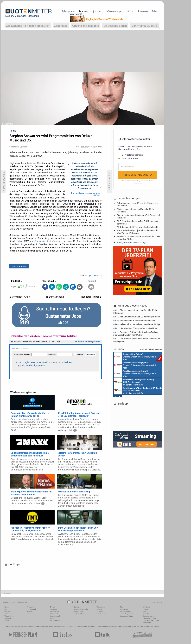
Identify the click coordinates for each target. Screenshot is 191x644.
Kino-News (124, 609)
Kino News (11, 626)
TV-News (53, 609)
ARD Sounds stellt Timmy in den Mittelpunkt (137, 226)
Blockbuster (92, 626)
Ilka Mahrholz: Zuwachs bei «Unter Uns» (135, 328)
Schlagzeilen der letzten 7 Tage (131, 242)
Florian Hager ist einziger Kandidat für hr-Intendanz (135, 210)
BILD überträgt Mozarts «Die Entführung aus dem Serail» (137, 222)
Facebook (7, 618)
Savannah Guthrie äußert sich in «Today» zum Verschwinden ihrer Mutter (135, 333)
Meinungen (114, 11)
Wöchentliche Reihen (81, 609)
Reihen (29, 611)
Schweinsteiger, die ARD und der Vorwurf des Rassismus (137, 204)
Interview (30, 614)
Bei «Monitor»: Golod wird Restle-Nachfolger (136, 324)
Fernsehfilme (102, 626)
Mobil (6, 614)
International (55, 616)
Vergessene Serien (115, 26)
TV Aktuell (19, 626)
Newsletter (7, 611)
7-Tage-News (8, 616)
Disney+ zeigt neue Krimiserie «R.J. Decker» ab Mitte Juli (138, 216)
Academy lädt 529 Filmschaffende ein (134, 320)
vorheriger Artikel (20, 296)
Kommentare (19, 266)
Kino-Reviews (101, 614)
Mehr (156, 11)
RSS (5, 609)
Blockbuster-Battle (126, 616)
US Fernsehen (53, 626)
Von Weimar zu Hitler (145, 26)
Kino (130, 11)
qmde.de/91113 (95, 275)
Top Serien (154, 626)
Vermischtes (54, 611)
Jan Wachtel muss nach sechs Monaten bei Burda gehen (136, 340)
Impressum (147, 623)
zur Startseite (55, 296)
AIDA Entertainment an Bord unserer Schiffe (134, 382)
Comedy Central (42, 241)
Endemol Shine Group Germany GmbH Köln (138, 356)
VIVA (20, 241)
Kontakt (146, 614)
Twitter (6, 621)
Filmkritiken (42, 626)
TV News (62, 626)
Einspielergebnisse (127, 614)
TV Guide (83, 626)
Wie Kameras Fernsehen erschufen (27, 26)
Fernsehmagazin (30, 626)
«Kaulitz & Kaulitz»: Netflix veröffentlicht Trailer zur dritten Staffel (138, 237)
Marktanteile (78, 611)
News (83, 11)
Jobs (145, 611)
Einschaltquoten (73, 626)
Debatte (99, 609)
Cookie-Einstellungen (151, 620)
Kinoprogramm (125, 626)
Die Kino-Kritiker (125, 611)
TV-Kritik (99, 611)
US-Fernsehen (55, 621)
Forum (143, 11)
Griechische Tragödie (85, 26)
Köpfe (52, 618)
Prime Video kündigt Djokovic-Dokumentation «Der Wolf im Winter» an (138, 231)
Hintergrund (31, 609)
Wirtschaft (54, 614)
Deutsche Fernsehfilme (140, 626)
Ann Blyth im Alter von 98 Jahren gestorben (136, 316)
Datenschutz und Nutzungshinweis (149, 617)
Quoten (96, 11)
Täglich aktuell (78, 614)
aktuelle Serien (113, 626)
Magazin (68, 11)
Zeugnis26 (61, 26)
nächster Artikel (91, 296)
